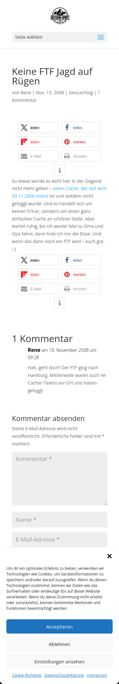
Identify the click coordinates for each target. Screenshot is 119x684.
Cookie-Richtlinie (27, 675)
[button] (109, 556)
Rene (26, 92)
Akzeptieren (59, 626)
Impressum (97, 675)
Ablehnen (59, 644)
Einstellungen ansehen (60, 661)
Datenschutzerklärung (64, 675)
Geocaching (81, 92)
